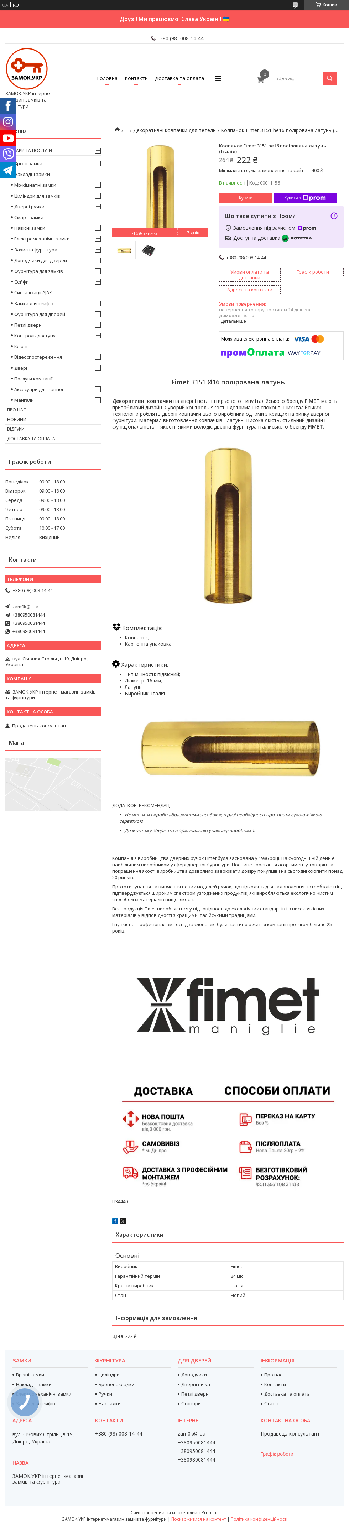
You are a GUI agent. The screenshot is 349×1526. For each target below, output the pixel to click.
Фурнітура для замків (38, 271)
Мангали (24, 400)
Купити (245, 198)
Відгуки (16, 429)
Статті (271, 1403)
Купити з (305, 198)
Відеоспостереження (38, 357)
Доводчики (194, 1374)
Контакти (136, 78)
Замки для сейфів (33, 303)
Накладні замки (32, 174)
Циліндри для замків (37, 196)
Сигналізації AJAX (33, 292)
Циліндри (109, 1374)
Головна (107, 78)
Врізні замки (28, 163)
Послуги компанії (33, 378)
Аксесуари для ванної (38, 389)
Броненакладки (117, 1384)
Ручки (105, 1394)
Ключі (20, 346)
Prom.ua (210, 1513)
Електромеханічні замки (42, 238)
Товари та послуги (29, 150)
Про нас (16, 410)
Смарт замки (28, 217)
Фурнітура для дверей (39, 314)
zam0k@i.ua (25, 606)
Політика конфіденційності (259, 1519)
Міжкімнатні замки (35, 185)
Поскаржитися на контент (198, 1519)
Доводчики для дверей (40, 260)
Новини (16, 419)
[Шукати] (330, 78)
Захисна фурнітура (35, 249)
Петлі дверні (28, 325)
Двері (20, 368)
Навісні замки (29, 228)
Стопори (191, 1403)
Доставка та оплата (179, 78)
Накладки (110, 1403)
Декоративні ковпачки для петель (174, 130)
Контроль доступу (35, 335)
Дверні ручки (29, 206)
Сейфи (21, 282)
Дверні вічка (195, 1384)
